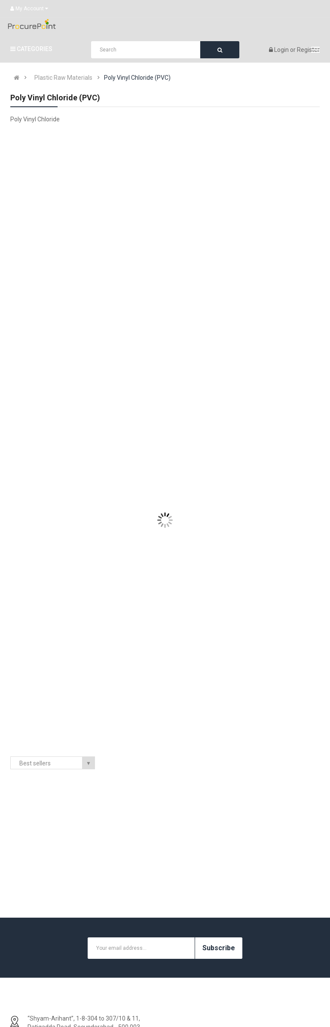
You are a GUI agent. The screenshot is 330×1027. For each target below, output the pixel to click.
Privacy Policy (37, 983)
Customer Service (258, 983)
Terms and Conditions (48, 996)
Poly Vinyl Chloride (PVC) (137, 78)
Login (282, 49)
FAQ (24, 945)
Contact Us (248, 932)
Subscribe (218, 767)
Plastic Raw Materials (63, 78)
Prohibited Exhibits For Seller (57, 970)
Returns (244, 945)
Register (308, 49)
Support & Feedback (261, 958)
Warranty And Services (50, 958)
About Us (31, 932)
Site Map (246, 970)
